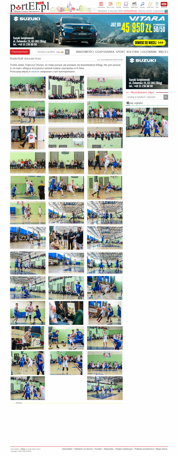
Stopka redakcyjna (124, 449)
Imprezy (142, 7)
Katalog (118, 7)
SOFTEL (29, 451)
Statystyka (108, 449)
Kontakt (98, 449)
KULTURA (133, 52)
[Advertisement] (66, 424)
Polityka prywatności (144, 449)
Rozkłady (126, 7)
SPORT (120, 52)
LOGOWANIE (149, 52)
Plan (157, 7)
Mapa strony (161, 449)
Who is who (110, 7)
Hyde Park (150, 7)
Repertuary (134, 7)
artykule (35, 71)
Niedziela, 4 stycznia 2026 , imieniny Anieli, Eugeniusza (131, 11)
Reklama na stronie (83, 449)
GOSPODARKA (104, 52)
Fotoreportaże (20, 52)
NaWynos (164, 4)
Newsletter (67, 449)
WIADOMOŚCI (85, 52)
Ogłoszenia (101, 7)
